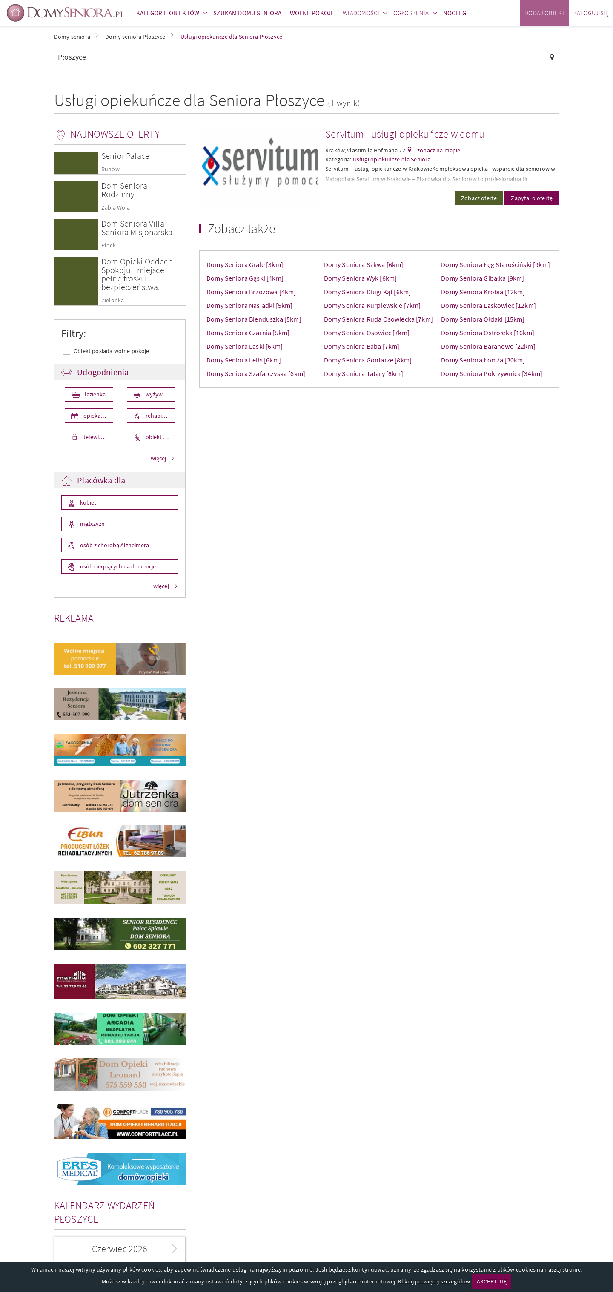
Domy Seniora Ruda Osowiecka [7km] (378, 319)
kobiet (87, 502)
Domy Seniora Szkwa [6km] (364, 264)
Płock (108, 245)
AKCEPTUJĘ (492, 1281)
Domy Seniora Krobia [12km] (483, 291)
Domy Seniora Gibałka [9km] (482, 278)
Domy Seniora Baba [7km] (362, 346)
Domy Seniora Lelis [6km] (243, 360)
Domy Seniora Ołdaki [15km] (482, 319)
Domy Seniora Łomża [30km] (483, 360)
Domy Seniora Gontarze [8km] (368, 360)
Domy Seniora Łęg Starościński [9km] (495, 264)
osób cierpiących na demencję (117, 566)
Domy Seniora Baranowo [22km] (488, 346)
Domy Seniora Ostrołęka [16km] (487, 332)
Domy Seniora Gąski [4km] (245, 278)
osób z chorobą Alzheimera (114, 545)
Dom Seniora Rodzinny (124, 189)
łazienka (94, 394)
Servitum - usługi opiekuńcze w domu (405, 134)
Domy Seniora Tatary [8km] (363, 373)
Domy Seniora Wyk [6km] (360, 278)
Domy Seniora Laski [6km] (244, 346)
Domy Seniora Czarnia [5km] (247, 332)
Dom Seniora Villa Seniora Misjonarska (136, 227)
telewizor (94, 437)
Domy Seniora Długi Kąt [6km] (367, 291)
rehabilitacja (159, 415)
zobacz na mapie (438, 150)
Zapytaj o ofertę (532, 198)
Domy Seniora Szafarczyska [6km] (255, 373)
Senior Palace (125, 155)
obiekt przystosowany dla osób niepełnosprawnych (159, 437)
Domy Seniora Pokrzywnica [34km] (491, 373)
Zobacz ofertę (479, 198)
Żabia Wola (115, 207)
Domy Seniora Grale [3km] (244, 264)
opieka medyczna (97, 415)
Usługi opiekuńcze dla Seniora (392, 159)
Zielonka (112, 300)
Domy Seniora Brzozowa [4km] (251, 291)
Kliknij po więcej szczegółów (434, 1281)
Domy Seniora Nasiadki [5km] (249, 305)
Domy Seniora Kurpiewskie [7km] (372, 305)
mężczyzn (92, 524)
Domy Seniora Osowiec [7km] (367, 332)
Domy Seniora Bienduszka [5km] (253, 319)
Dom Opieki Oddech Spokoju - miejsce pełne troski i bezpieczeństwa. (137, 274)
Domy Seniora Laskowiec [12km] (488, 305)
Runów (110, 169)
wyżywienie (159, 394)
